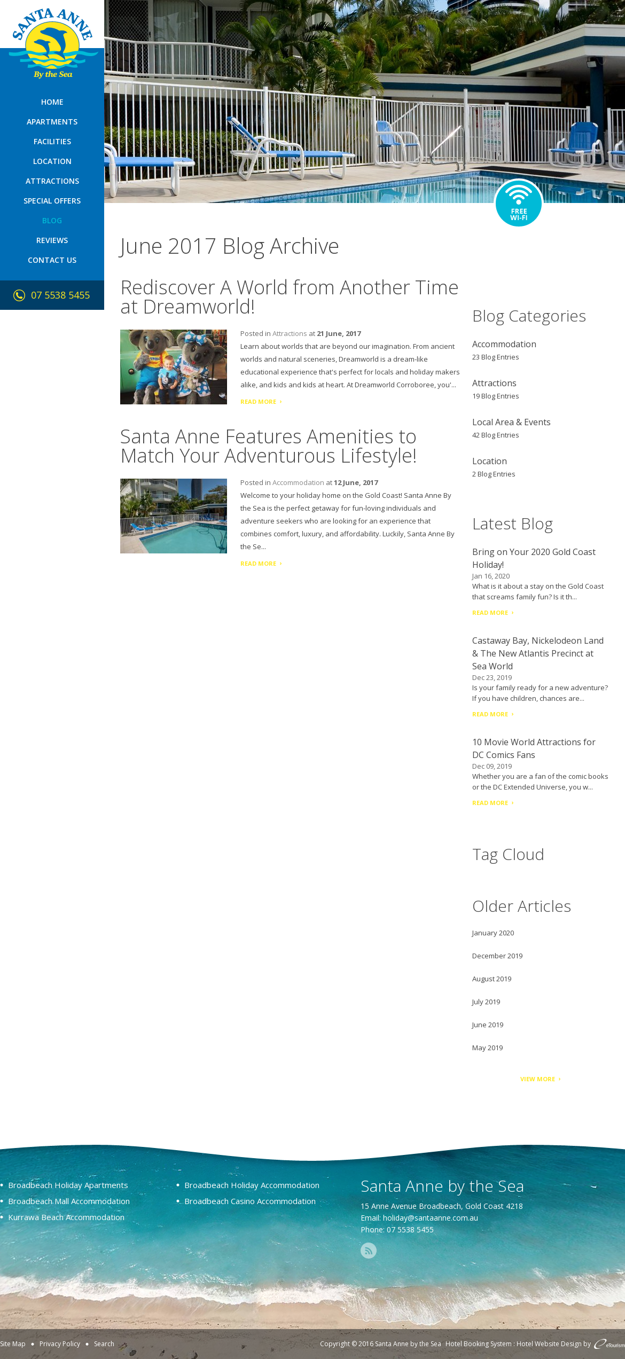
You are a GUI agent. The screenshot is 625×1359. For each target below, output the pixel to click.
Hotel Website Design (549, 1343)
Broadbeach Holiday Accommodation (251, 1185)
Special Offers (52, 201)
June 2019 (487, 1024)
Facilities (52, 141)
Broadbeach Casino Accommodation (250, 1201)
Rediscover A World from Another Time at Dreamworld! (289, 296)
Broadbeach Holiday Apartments (68, 1185)
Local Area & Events (511, 422)
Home (52, 102)
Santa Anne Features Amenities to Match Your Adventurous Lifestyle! (268, 445)
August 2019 (491, 978)
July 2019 (486, 1001)
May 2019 (487, 1047)
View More (537, 1079)
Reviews (52, 240)
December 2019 (497, 955)
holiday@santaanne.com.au (430, 1218)
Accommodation (298, 482)
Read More (258, 401)
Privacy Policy (60, 1343)
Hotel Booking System (479, 1343)
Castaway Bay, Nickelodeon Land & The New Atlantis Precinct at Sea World (538, 653)
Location (52, 161)
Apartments (52, 121)
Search (104, 1343)
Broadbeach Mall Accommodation (69, 1201)
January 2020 (493, 933)
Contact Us (52, 260)
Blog (52, 220)
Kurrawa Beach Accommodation (66, 1217)
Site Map (13, 1343)
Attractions (52, 181)
